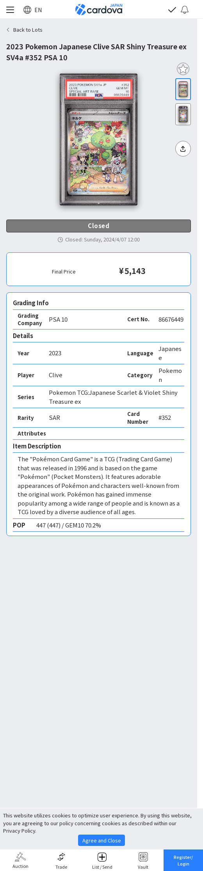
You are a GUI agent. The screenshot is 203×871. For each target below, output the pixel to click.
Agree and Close (101, 840)
